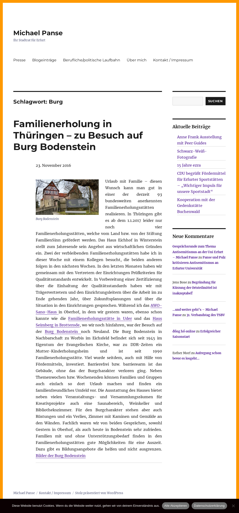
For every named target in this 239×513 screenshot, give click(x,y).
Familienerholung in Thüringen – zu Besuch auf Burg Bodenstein (78, 135)
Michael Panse (38, 33)
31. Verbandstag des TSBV (205, 315)
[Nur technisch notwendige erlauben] (233, 505)
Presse (19, 60)
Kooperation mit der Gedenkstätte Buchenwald (196, 205)
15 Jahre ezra (189, 165)
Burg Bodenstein (63, 331)
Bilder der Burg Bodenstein (61, 455)
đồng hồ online (183, 331)
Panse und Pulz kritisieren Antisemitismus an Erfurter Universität (198, 262)
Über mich (137, 60)
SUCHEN (215, 101)
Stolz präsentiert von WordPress (99, 493)
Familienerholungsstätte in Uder (100, 318)
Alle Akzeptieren (175, 505)
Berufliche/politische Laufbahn (91, 60)
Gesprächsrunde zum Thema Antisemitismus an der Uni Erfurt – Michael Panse (197, 251)
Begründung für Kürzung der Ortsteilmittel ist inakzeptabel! (194, 287)
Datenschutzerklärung (209, 505)
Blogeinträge (44, 60)
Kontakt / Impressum (173, 60)
